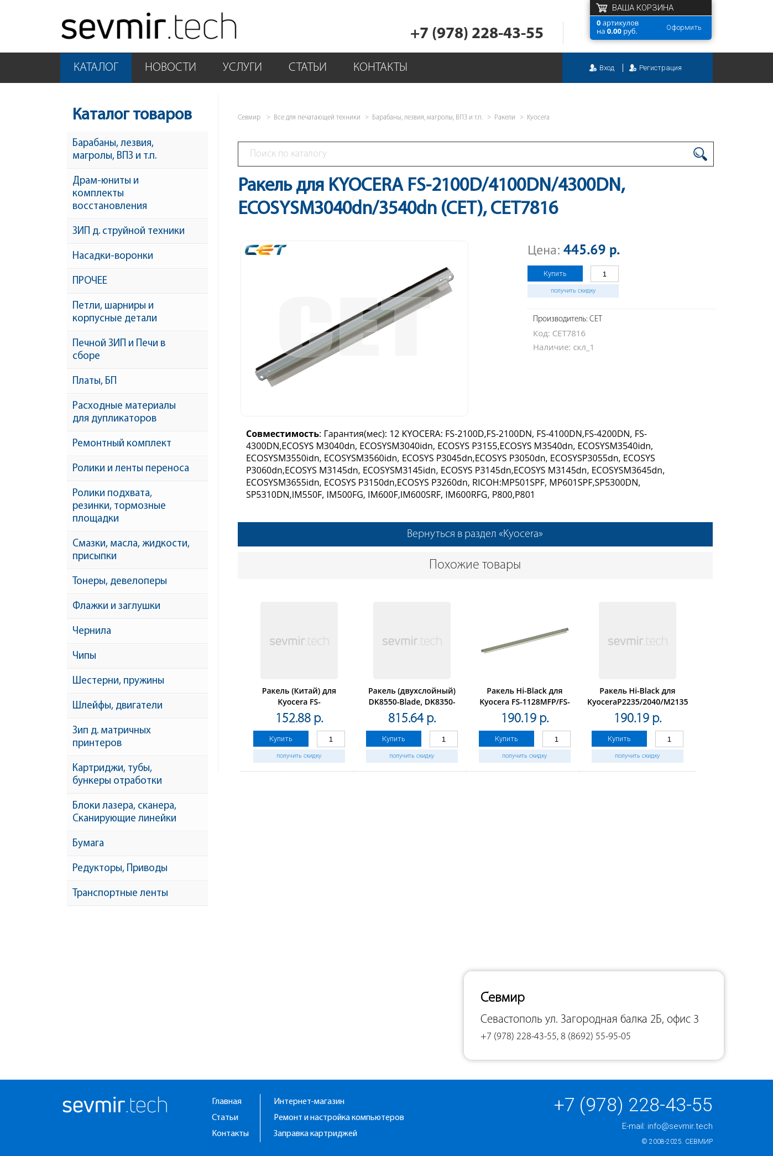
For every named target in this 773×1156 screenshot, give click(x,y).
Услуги (242, 67)
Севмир (699, 1141)
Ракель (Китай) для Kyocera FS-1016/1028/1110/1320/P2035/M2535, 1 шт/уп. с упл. (316, 707)
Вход (606, 68)
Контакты (380, 67)
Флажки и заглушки (116, 606)
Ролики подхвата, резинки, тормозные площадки (119, 506)
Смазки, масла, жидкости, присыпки (131, 550)
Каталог (96, 67)
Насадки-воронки (112, 256)
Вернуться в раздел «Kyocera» (475, 534)
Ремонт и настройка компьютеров (339, 1117)
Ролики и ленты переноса (130, 469)
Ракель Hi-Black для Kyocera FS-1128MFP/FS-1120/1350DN (524, 701)
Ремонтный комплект (121, 444)
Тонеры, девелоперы (119, 581)
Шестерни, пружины (118, 681)
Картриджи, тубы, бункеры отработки (117, 775)
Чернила (91, 631)
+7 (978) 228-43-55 (477, 34)
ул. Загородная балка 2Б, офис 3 (622, 1019)
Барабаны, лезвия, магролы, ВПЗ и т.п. (114, 150)
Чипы (84, 656)
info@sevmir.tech (680, 1126)
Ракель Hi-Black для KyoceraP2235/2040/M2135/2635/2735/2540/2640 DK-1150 (679, 701)
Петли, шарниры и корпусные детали (114, 312)
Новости (170, 67)
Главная (227, 1101)
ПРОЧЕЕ (89, 281)
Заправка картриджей (315, 1133)
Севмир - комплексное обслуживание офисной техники (150, 26)
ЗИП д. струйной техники (128, 231)
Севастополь (511, 1019)
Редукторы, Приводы (120, 868)
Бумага (88, 844)
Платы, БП (94, 381)
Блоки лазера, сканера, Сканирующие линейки (124, 812)
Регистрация (660, 68)
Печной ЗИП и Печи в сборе (118, 350)
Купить (555, 273)
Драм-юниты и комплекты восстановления (109, 194)
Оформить (684, 27)
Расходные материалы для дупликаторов (124, 412)
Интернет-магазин (309, 1101)
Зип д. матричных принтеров (111, 737)
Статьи (308, 67)
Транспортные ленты (120, 893)
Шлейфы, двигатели (117, 706)
